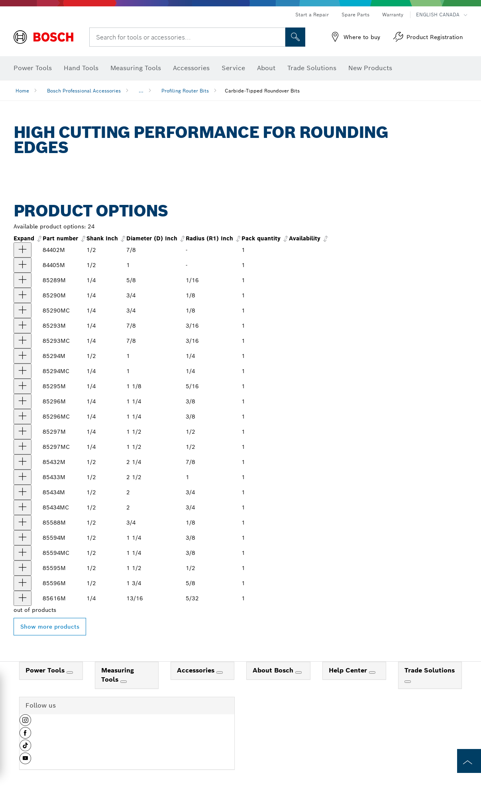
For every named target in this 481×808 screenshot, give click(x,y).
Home (22, 91)
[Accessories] (219, 672)
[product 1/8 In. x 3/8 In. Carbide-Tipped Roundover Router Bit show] (22, 310)
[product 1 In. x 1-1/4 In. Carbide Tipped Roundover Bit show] (22, 477)
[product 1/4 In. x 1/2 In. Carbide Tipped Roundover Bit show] (22, 265)
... (141, 91)
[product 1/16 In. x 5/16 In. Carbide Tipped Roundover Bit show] (22, 280)
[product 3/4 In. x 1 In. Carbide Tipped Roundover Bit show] (22, 492)
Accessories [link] (196, 670)
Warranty (392, 15)
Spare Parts (355, 15)
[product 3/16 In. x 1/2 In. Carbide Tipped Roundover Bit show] (22, 250)
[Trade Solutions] (407, 681)
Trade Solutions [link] (429, 670)
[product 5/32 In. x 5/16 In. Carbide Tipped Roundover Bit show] (22, 598)
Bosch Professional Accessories (84, 91)
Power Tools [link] (46, 670)
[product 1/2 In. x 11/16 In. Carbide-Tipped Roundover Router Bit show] (22, 446)
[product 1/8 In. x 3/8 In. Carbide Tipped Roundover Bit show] (22, 295)
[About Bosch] (298, 672)
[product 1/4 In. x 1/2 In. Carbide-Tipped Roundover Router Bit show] (22, 371)
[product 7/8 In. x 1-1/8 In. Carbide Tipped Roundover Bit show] (22, 462)
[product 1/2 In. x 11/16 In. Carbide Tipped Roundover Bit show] (22, 431)
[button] (25, 723)
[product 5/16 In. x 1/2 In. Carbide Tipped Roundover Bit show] (22, 386)
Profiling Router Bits (185, 91)
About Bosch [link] (274, 670)
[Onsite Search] (295, 37)
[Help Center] (372, 672)
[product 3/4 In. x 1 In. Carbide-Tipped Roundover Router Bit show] (22, 507)
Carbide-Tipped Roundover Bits (262, 91)
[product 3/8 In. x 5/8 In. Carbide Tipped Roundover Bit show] (22, 401)
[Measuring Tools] (123, 681)
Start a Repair (312, 15)
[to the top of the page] (469, 761)
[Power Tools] (70, 672)
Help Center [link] (349, 670)
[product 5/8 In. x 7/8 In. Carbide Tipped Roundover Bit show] (22, 583)
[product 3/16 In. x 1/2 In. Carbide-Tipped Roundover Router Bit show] (22, 340)
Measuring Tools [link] (117, 675)
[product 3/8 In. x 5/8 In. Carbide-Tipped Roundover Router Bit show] (22, 416)
